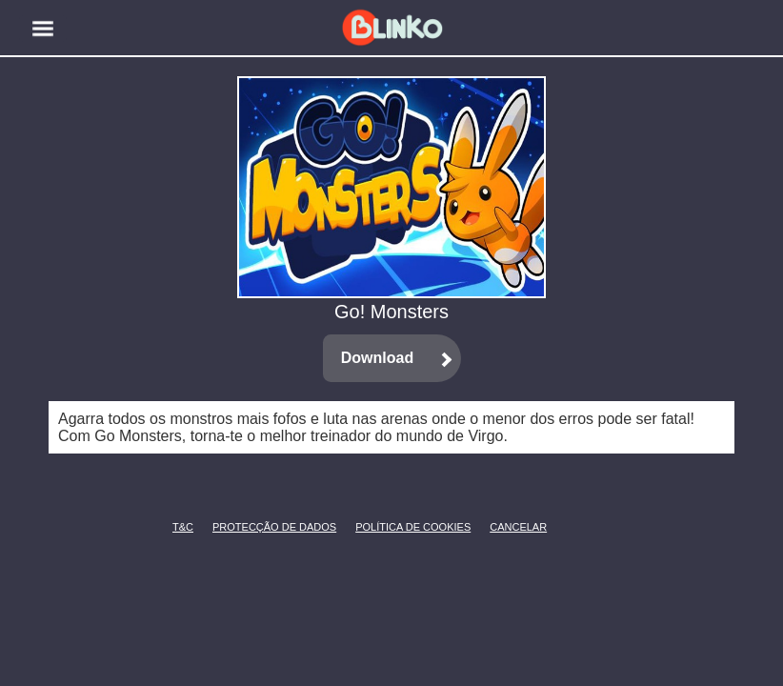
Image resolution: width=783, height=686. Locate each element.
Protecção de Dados (243, 527)
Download (377, 358)
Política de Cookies (384, 527)
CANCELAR (504, 527)
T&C (177, 527)
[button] (43, 28)
